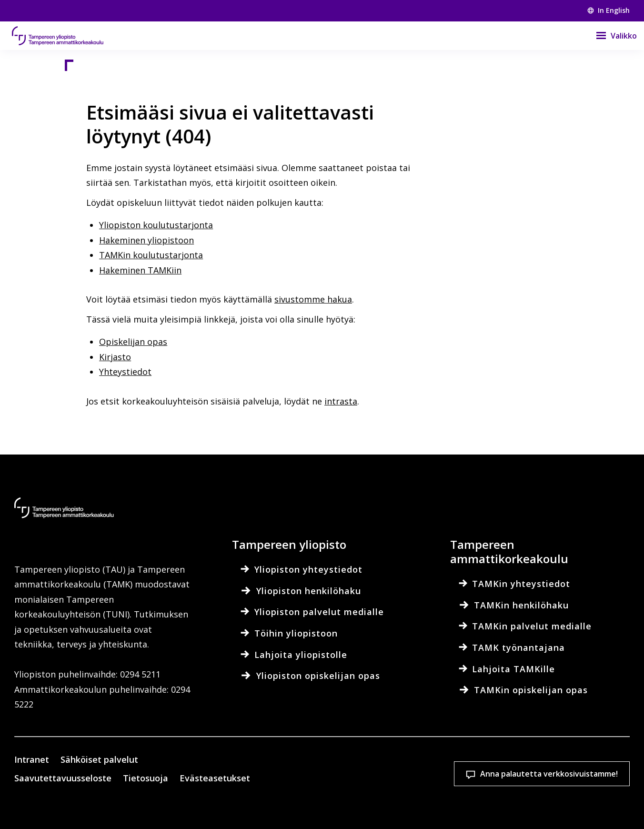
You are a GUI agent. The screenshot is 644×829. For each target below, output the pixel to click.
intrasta (340, 401)
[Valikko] (610, 35)
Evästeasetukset (319, 763)
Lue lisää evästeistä (104, 807)
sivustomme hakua (313, 299)
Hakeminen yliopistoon (146, 240)
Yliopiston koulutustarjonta (156, 225)
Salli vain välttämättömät (569, 763)
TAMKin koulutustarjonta (151, 255)
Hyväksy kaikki (444, 763)
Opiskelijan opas (133, 341)
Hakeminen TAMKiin (140, 270)
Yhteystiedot (125, 371)
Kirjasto (115, 357)
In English (608, 10)
